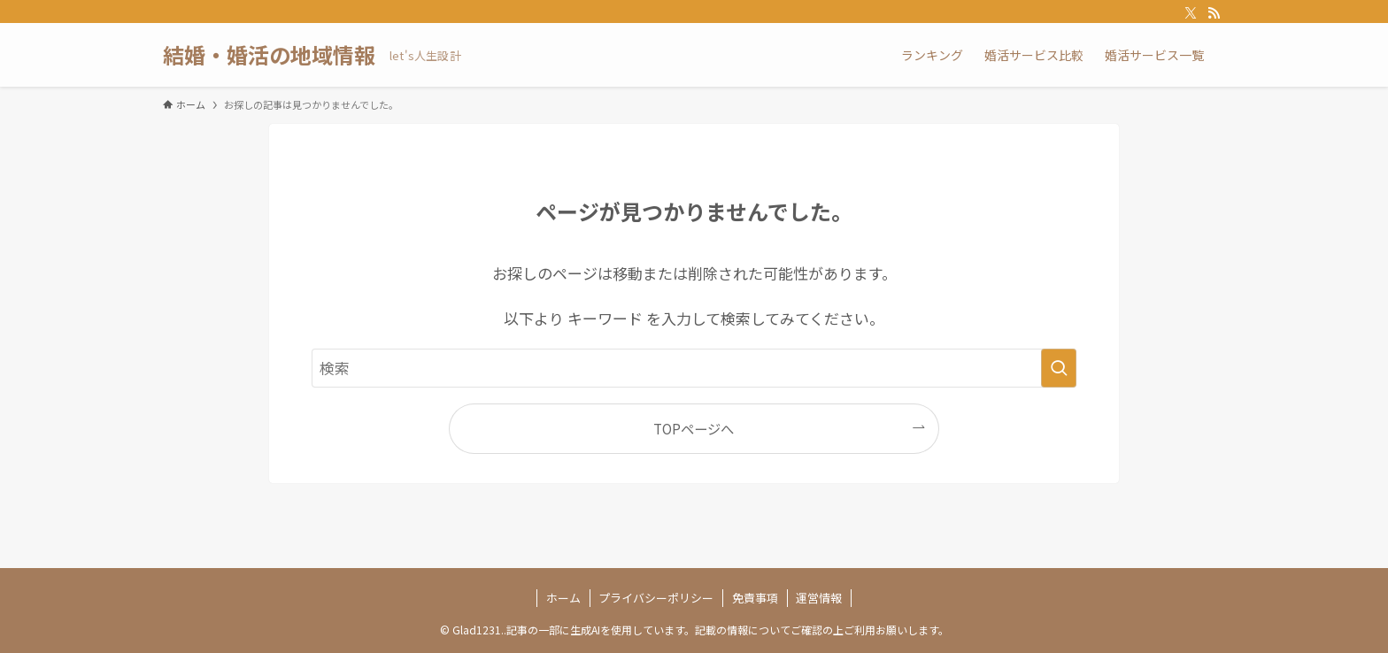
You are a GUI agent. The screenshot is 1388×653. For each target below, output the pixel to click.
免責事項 (755, 597)
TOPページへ (693, 428)
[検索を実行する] (1058, 368)
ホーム (563, 597)
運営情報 (819, 597)
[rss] (1213, 13)
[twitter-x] (1190, 13)
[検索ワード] (694, 368)
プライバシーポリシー (655, 597)
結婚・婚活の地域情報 (269, 54)
